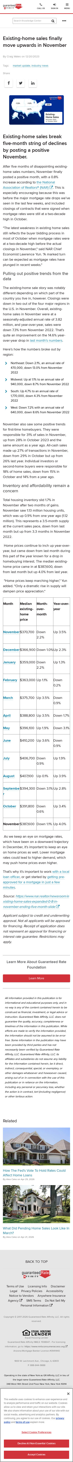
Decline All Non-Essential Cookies (36, 1445)
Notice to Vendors (21, 1296)
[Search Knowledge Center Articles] (34, 21)
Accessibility (54, 1291)
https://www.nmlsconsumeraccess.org (45, 1346)
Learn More (36, 978)
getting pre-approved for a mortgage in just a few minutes (34, 882)
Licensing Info (37, 1286)
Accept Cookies (36, 1456)
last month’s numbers (46, 340)
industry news (40, 65)
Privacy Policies (31, 1291)
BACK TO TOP (37, 1261)
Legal (13, 1291)
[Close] (68, 1395)
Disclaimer (58, 1286)
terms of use (23, 1423)
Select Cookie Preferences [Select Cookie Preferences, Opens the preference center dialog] (36, 1433)
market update (21, 65)
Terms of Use (15, 1286)
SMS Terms (33, 1301)
